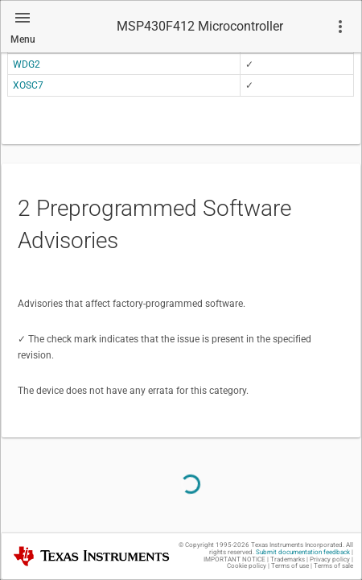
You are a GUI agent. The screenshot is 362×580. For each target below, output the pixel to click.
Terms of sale (333, 566)
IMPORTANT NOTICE (234, 559)
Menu (22, 39)
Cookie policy (246, 566)
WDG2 (26, 64)
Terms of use (290, 566)
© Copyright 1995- (214, 545)
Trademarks (287, 559)
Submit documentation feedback (303, 552)
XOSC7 (28, 85)
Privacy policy (330, 559)
